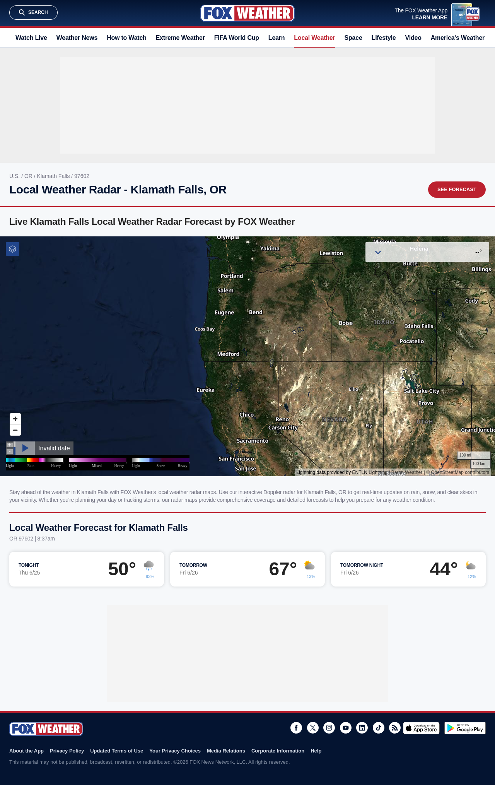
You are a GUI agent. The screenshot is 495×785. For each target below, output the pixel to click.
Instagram (329, 728)
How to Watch (127, 37)
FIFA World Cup (236, 37)
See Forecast (456, 189)
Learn (276, 37)
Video (413, 37)
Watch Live (31, 37)
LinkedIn (362, 728)
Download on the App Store (421, 728)
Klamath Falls (54, 176)
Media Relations (226, 751)
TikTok (378, 728)
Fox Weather (247, 13)
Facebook (296, 728)
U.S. (15, 176)
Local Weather (314, 37)
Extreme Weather (180, 37)
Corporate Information (277, 751)
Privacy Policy (67, 751)
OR (29, 176)
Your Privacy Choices (175, 751)
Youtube (346, 728)
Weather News (76, 37)
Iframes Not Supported (247, 356)
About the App (26, 751)
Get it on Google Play (465, 728)
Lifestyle (384, 37)
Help (316, 751)
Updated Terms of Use (116, 751)
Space (353, 37)
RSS (395, 728)
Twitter (313, 728)
